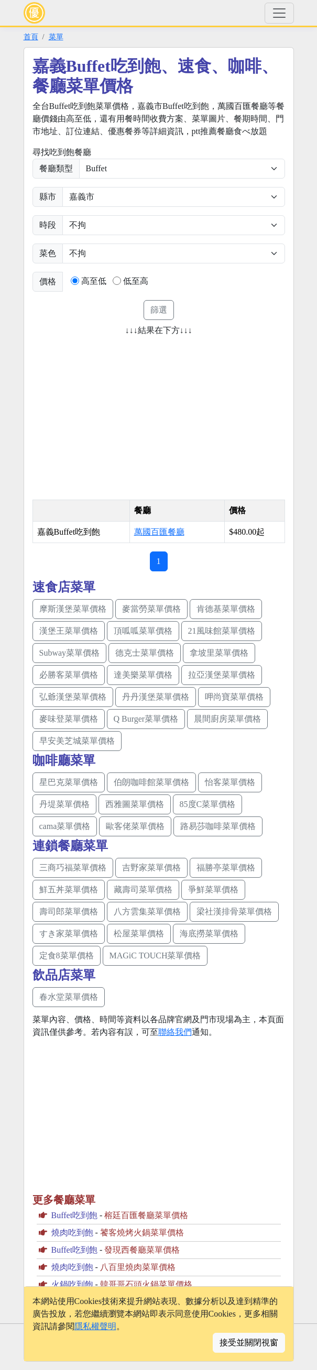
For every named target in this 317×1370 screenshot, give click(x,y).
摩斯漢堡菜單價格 (72, 608)
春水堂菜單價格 (68, 996)
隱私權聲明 (95, 1326)
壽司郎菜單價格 (68, 911)
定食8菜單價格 (66, 955)
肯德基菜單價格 (225, 608)
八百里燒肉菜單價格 (138, 1267)
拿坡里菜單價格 (219, 652)
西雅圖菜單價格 (134, 804)
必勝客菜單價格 (68, 674)
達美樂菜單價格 (143, 674)
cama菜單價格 (65, 826)
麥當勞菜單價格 (151, 608)
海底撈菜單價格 (209, 933)
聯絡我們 (175, 1032)
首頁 (31, 36)
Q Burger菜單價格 (146, 718)
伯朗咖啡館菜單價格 (151, 782)
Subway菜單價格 (69, 652)
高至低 (93, 281)
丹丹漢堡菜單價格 (155, 696)
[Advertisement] (120, 414)
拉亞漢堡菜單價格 (221, 674)
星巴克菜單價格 (68, 782)
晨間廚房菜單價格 (227, 718)
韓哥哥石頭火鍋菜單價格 (146, 1284)
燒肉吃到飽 (72, 1232)
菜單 (56, 36)
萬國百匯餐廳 (159, 531)
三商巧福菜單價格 (72, 867)
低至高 (135, 281)
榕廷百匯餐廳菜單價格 (146, 1215)
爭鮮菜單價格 (213, 889)
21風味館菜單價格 (221, 630)
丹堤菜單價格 (64, 804)
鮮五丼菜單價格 (68, 889)
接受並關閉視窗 (249, 1342)
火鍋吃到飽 (72, 1284)
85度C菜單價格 (208, 804)
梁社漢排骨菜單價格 (234, 911)
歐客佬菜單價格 (135, 826)
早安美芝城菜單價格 (77, 740)
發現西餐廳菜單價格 (142, 1249)
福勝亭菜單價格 (225, 867)
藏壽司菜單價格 (143, 889)
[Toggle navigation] (279, 13)
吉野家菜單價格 (151, 867)
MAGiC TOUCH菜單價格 (155, 955)
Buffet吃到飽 (74, 1215)
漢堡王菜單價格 (68, 630)
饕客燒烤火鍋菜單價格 (142, 1232)
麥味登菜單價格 (68, 718)
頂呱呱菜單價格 (143, 630)
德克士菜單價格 (144, 652)
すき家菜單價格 (68, 933)
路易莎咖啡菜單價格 (218, 826)
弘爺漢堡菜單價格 (72, 696)
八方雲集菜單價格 (147, 911)
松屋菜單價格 (139, 933)
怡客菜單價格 (230, 782)
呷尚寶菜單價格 (234, 696)
